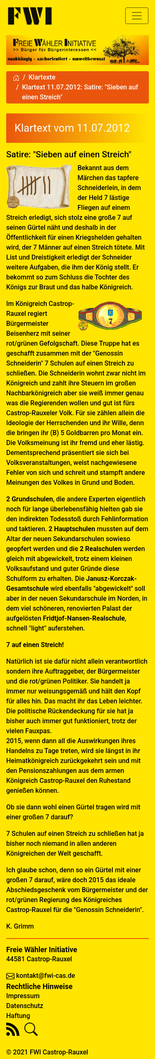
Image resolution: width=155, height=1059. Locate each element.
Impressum (23, 996)
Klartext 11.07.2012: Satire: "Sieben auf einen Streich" (80, 92)
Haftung (18, 1016)
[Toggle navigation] (136, 15)
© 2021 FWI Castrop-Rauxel (47, 1052)
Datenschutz (24, 1006)
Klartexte (42, 77)
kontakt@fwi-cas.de (45, 976)
